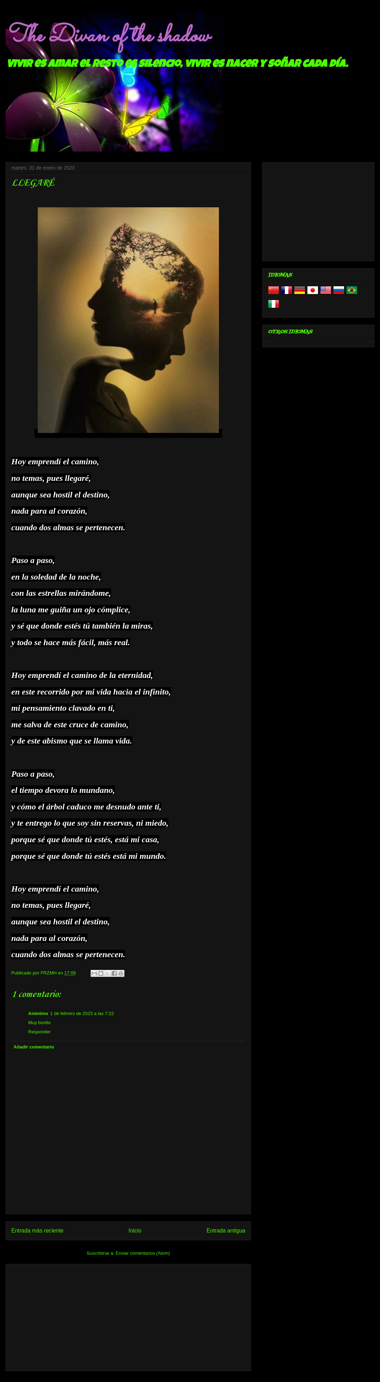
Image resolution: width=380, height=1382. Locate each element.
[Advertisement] (128, 1316)
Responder (39, 1031)
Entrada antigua (226, 1231)
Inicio (135, 1231)
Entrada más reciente (37, 1231)
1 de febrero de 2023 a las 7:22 (82, 1013)
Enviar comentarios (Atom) (143, 1253)
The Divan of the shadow (107, 36)
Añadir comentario (34, 1047)
